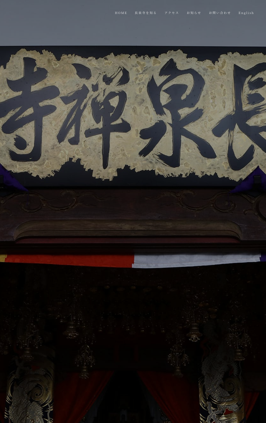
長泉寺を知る (146, 12)
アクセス (172, 12)
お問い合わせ (220, 12)
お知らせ (194, 12)
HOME (121, 12)
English (246, 12)
